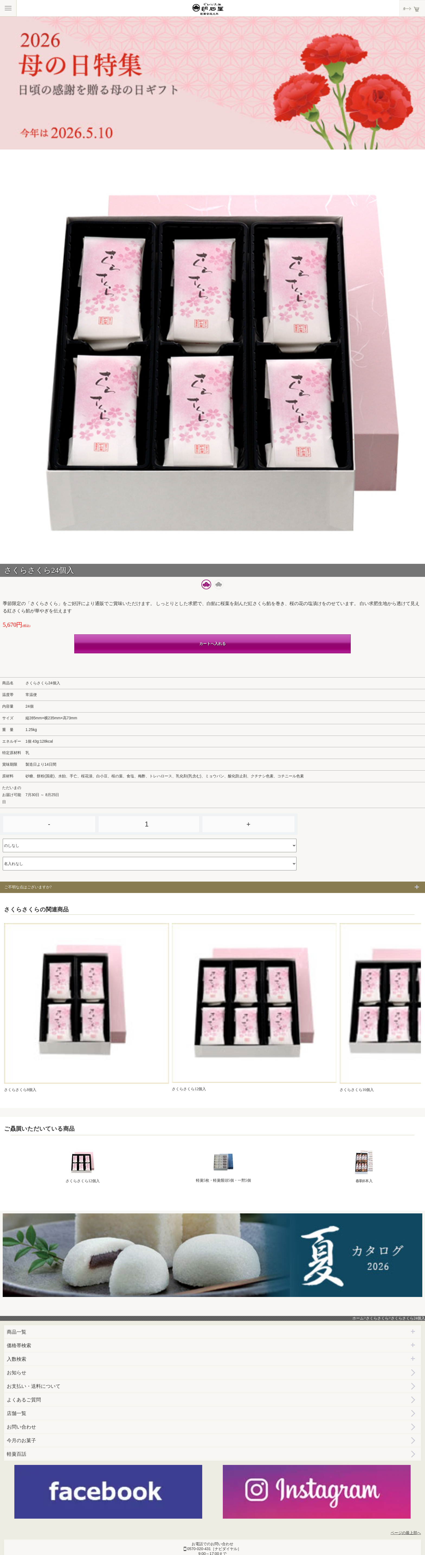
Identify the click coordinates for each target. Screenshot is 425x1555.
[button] (206, 584)
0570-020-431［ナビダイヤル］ (214, 1549)
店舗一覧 (16, 1413)
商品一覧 (16, 1332)
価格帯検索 (19, 1345)
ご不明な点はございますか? (27, 887)
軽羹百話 (16, 1454)
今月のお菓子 (21, 1440)
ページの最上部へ (406, 1533)
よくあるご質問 (24, 1400)
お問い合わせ (21, 1427)
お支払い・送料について (33, 1386)
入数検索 (16, 1359)
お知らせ (16, 1372)
